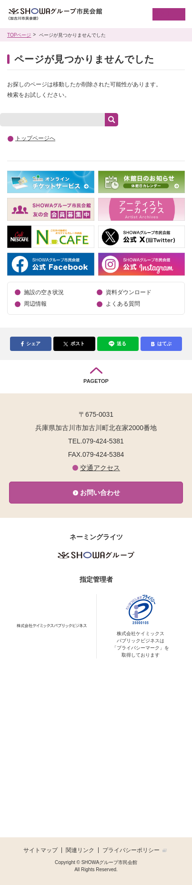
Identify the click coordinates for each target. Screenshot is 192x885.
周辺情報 (35, 303)
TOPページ (19, 35)
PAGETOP (96, 381)
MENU (160, 13)
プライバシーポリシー (131, 850)
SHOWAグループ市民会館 (71, 14)
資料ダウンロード (129, 292)
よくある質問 (123, 303)
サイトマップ (40, 850)
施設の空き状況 (44, 292)
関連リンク (80, 850)
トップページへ (35, 138)
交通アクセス (100, 468)
